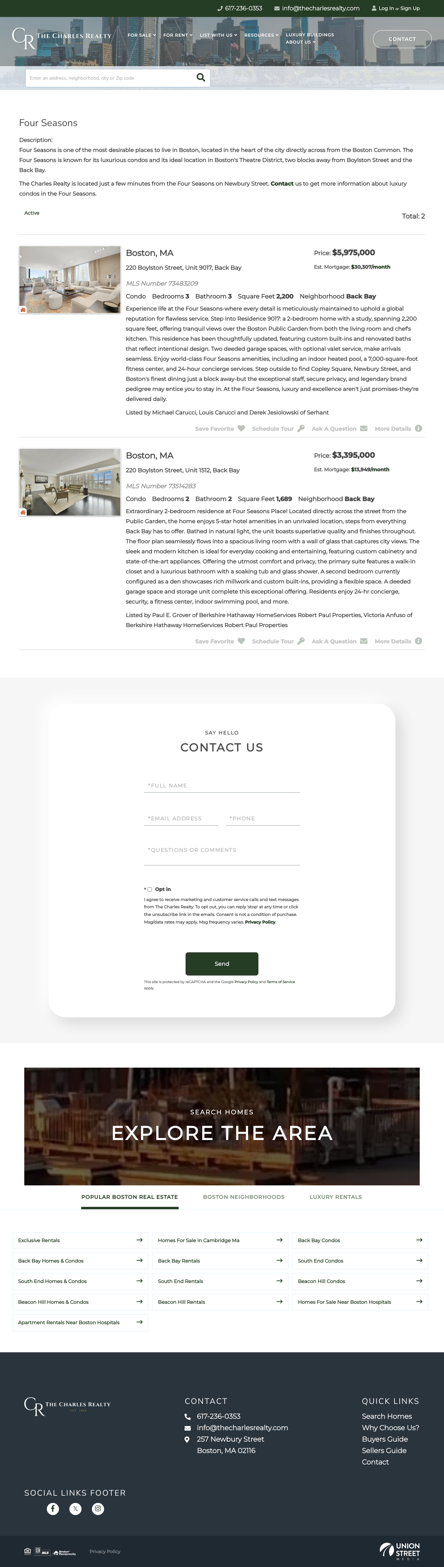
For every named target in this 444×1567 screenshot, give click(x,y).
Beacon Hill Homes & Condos (53, 1302)
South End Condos (320, 1261)
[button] (201, 78)
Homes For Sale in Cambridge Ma (198, 1240)
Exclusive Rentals (39, 1240)
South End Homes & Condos (52, 1281)
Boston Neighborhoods (243, 1197)
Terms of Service (281, 982)
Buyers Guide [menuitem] (385, 1439)
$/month (370, 267)
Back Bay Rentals (179, 1261)
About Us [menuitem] (298, 42)
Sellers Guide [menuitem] (384, 1451)
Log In (383, 8)
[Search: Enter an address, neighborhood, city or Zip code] (118, 78)
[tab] (32, 213)
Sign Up (410, 8)
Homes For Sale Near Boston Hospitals (344, 1302)
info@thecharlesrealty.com (317, 8)
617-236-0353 (212, 1417)
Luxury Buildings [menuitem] (310, 35)
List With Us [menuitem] (216, 35)
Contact (402, 39)
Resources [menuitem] (259, 35)
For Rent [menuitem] (175, 35)
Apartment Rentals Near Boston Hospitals (68, 1322)
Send (222, 964)
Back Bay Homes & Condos (50, 1261)
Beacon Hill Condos (321, 1281)
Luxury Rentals (336, 1197)
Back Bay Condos (319, 1240)
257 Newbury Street (224, 1445)
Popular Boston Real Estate (129, 1197)
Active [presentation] (31, 213)
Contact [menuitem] (375, 1462)
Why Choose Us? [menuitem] (390, 1428)
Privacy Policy (260, 922)
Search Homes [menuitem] (387, 1417)
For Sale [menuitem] (140, 35)
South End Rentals (180, 1281)
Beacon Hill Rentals (181, 1302)
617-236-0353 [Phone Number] (239, 8)
